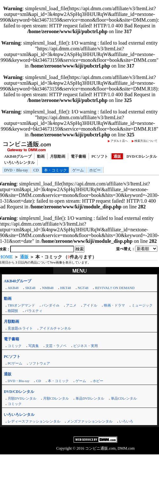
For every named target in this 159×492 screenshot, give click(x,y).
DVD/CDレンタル (141, 156)
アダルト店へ (119, 140)
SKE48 (30, 288)
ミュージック (142, 305)
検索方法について (145, 140)
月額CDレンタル (56, 398)
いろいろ (126, 421)
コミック (15, 346)
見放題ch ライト (20, 328)
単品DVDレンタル (90, 398)
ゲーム (78, 170)
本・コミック (55, 170)
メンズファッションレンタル (89, 421)
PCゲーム (15, 363)
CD (36, 170)
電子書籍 (78, 156)
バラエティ (33, 311)
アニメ (71, 305)
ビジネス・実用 (85, 346)
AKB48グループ (18, 156)
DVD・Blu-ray (16, 170)
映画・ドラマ (114, 305)
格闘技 (13, 311)
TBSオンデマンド (21, 305)
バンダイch (50, 305)
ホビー (95, 170)
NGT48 (83, 288)
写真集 (33, 346)
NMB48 (48, 288)
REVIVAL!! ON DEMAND (114, 288)
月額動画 (57, 156)
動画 (41, 156)
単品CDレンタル (124, 398)
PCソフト (99, 156)
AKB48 (13, 288)
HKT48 (65, 288)
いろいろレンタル (19, 162)
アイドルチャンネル (55, 328)
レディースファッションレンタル (34, 421)
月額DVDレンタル (22, 398)
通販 (117, 156)
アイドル (90, 305)
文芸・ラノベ (56, 346)
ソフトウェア (39, 363)
